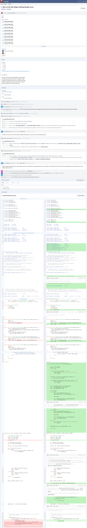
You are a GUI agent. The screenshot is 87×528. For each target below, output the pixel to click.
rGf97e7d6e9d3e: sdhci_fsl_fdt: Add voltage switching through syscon (15, 71)
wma (5, 65)
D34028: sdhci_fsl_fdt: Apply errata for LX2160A (67, 109)
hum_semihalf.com (12, 13)
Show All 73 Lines (23, 232)
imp (5, 53)
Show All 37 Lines (23, 197)
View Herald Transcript (20, 104)
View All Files (43, 46)
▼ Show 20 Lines (30, 232)
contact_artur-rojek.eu (8, 51)
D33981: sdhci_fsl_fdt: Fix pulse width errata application (31, 109)
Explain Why (61, 172)
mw (4, 63)
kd (4, 55)
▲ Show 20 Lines (16, 232)
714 (4, 155)
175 (4, 121)
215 (4, 123)
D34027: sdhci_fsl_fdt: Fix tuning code (49, 109)
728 (4, 143)
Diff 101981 (22, 131)
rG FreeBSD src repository (7, 91)
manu (5, 68)
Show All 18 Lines (23, 298)
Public (9, 9)
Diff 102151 (22, 162)
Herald (4, 104)
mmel (5, 66)
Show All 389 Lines (23, 351)
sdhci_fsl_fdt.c (7, 187)
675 (4, 125)
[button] (86, 1)
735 (4, 127)
